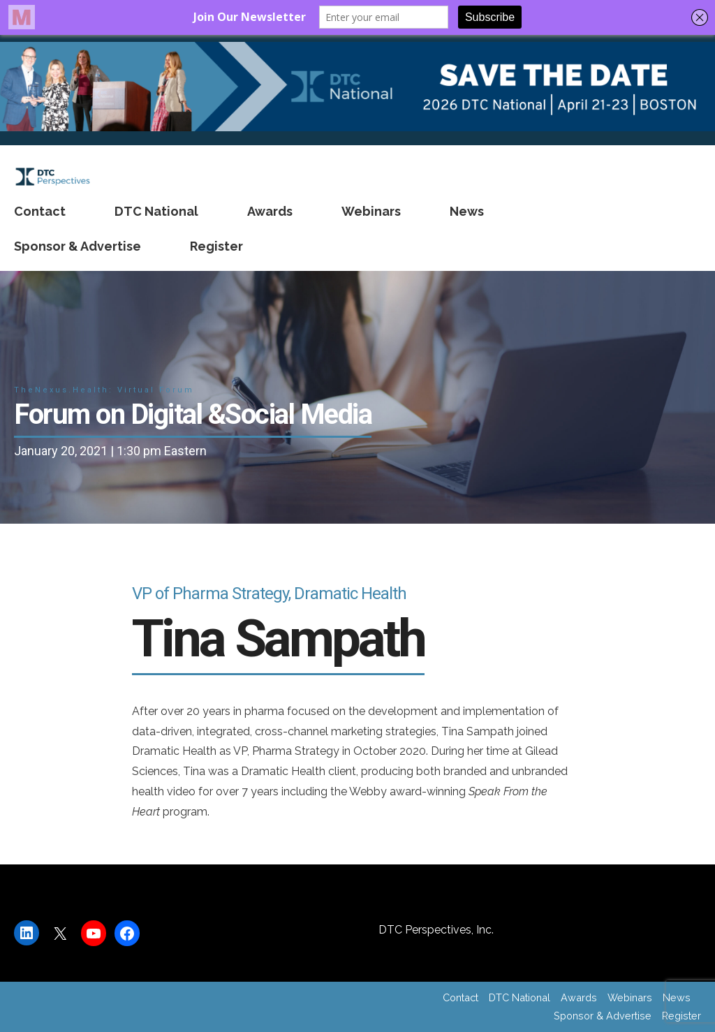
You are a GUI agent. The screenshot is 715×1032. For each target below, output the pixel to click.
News (467, 211)
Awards (270, 211)
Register (216, 246)
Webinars (371, 211)
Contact (40, 211)
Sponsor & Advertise (77, 246)
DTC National (156, 211)
